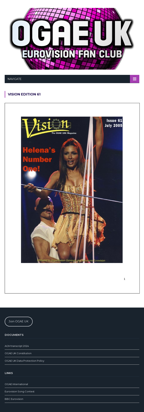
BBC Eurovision (14, 398)
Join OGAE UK (18, 321)
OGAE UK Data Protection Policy (24, 360)
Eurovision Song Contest (19, 391)
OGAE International (16, 384)
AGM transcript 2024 (17, 345)
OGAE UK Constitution (18, 353)
